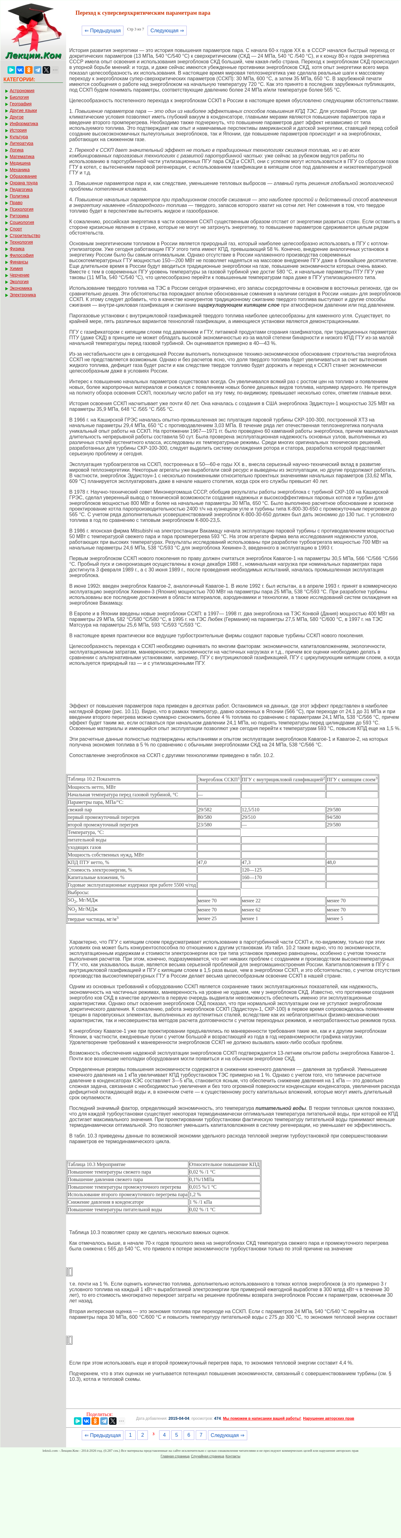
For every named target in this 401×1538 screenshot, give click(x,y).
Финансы (19, 261)
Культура (19, 136)
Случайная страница (207, 1456)
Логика (16, 149)
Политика (19, 196)
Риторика (19, 215)
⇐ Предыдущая (103, 30)
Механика (20, 169)
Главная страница (175, 1456)
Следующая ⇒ (167, 30)
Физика (17, 248)
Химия (16, 268)
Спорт (16, 228)
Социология (22, 222)
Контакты (233, 1456)
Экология (19, 281)
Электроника (23, 294)
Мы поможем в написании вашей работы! (262, 1418)
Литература (21, 143)
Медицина (20, 163)
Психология (22, 209)
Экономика (21, 288)
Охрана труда (24, 182)
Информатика (24, 123)
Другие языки (23, 110)
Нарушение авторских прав (328, 1418)
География (21, 103)
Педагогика (21, 189)
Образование (23, 176)
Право (16, 202)
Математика (22, 156)
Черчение (19, 275)
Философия (22, 255)
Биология (19, 97)
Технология (21, 242)
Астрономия (22, 90)
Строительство (25, 235)
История (18, 130)
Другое (16, 116)
